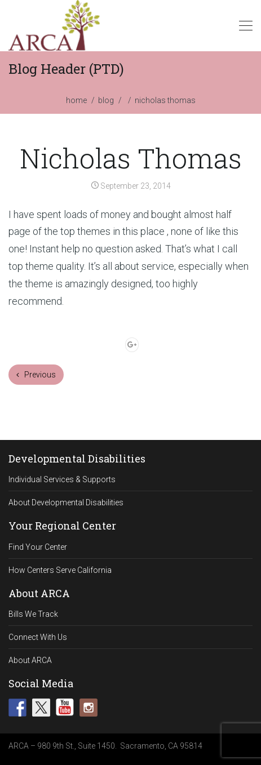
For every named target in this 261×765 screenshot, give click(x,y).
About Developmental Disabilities (65, 502)
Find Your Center (37, 546)
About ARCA (30, 660)
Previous (36, 374)
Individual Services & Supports (62, 479)
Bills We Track (33, 614)
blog (106, 100)
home (76, 100)
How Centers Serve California (60, 570)
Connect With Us (37, 637)
